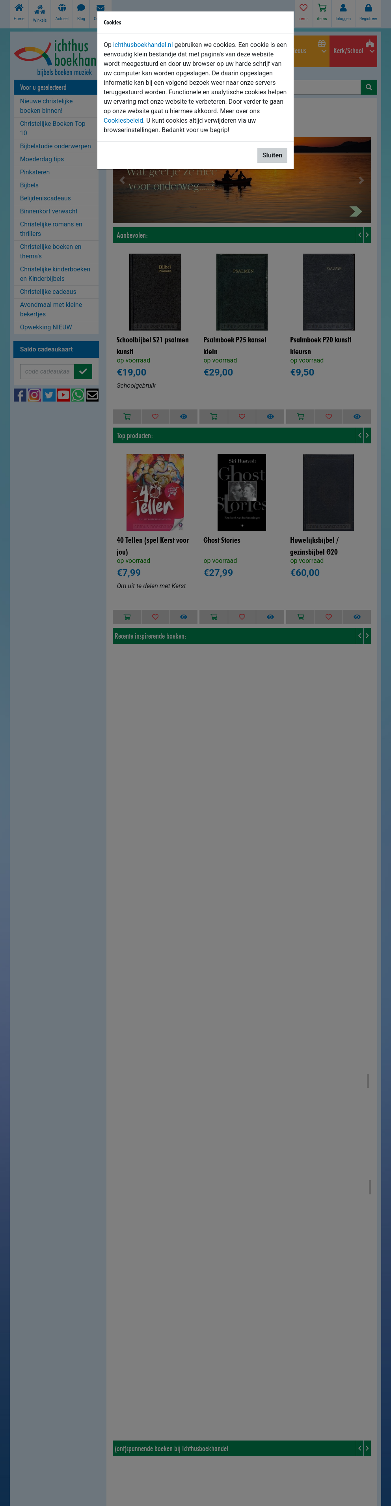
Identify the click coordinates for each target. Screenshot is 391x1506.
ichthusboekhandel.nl (143, 45)
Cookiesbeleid (123, 120)
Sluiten (272, 155)
